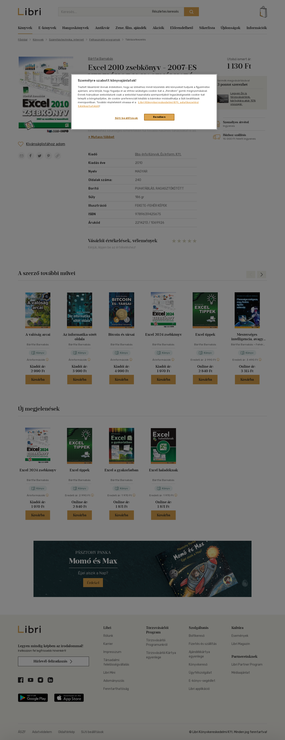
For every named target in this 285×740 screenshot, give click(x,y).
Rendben (159, 116)
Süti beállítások (126, 118)
